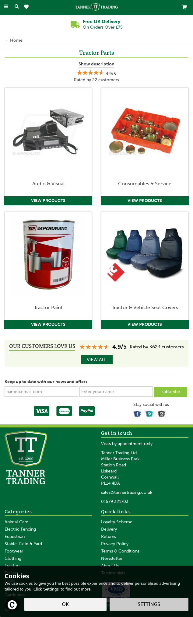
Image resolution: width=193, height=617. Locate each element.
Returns (108, 536)
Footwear (14, 551)
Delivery (109, 529)
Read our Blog (150, 413)
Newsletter (112, 558)
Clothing (13, 558)
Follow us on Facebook (138, 413)
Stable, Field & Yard (23, 543)
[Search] (16, 7)
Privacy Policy (114, 543)
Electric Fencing (20, 529)
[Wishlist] (27, 7)
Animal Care (16, 522)
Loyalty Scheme (116, 522)
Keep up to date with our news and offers (46, 381)
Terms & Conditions (120, 551)
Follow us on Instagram (162, 413)
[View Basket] (184, 7)
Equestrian (15, 536)
